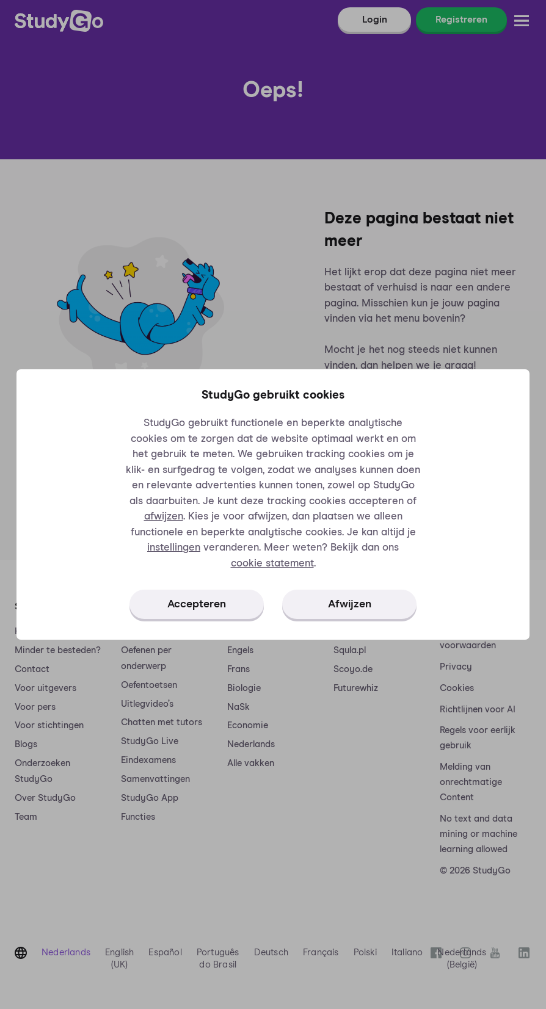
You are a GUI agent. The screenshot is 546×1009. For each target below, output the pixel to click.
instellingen (173, 548)
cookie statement (272, 564)
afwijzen (163, 517)
